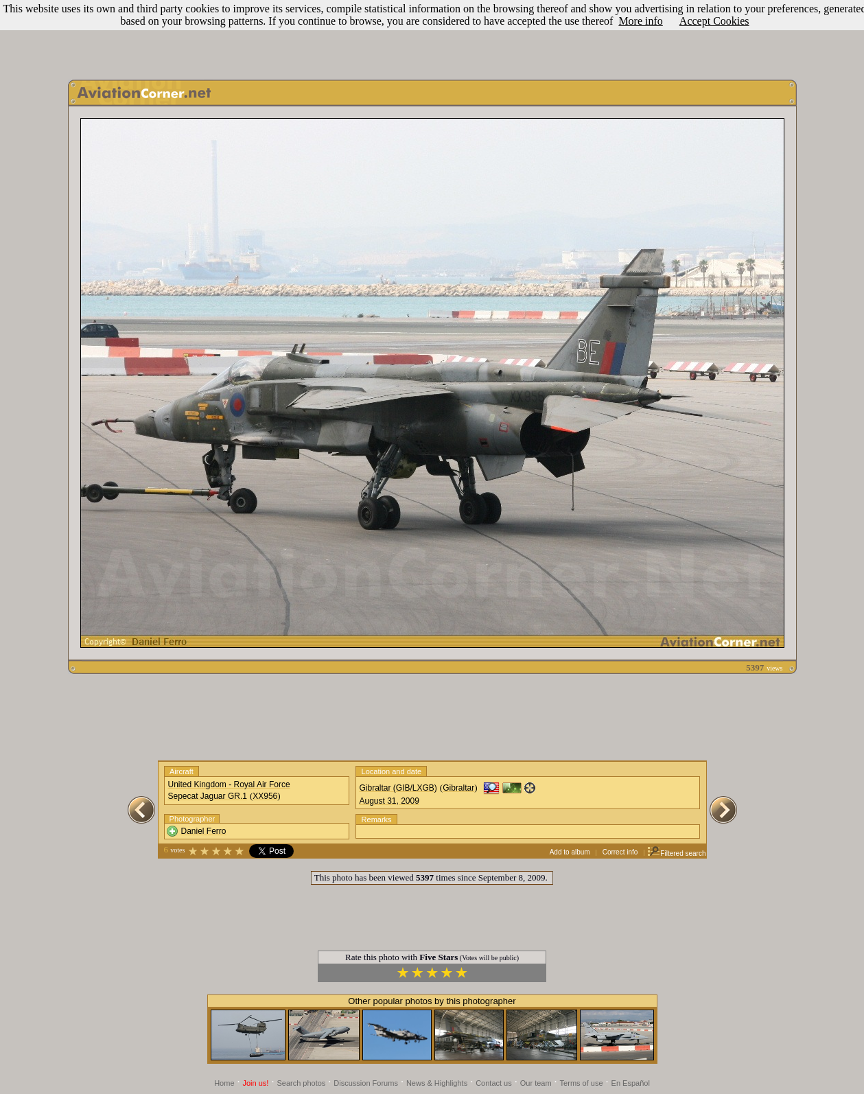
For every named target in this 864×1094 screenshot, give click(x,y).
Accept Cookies (714, 21)
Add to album (570, 852)
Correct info (620, 852)
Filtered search (676, 853)
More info (640, 21)
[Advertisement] (432, 36)
